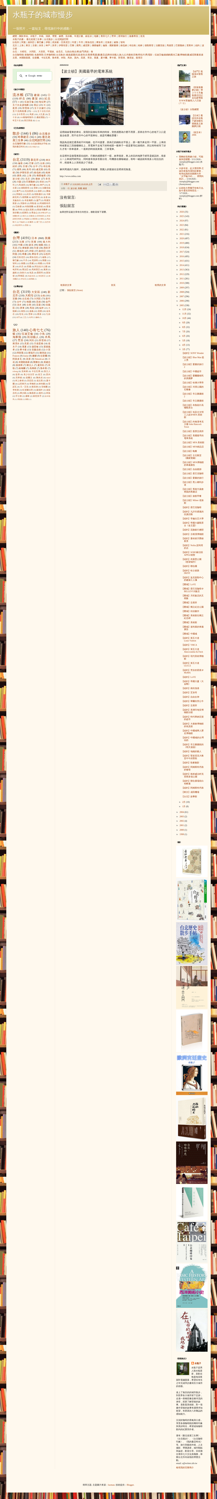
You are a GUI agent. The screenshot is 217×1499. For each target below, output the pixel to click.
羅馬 (78, 45)
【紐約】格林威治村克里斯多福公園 (193, 775)
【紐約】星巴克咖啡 (191, 507)
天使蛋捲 (38, 343)
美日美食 (28, 120)
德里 (40, 191)
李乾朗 (16, 390)
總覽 (15, 36)
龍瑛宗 (139, 58)
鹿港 (39, 314)
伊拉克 (23, 279)
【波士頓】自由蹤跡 (191, 469)
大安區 (42, 51)
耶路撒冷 (38, 194)
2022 (182, 229)
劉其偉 (35, 387)
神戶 (48, 45)
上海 (21, 45)
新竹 (48, 298)
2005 (182, 305)
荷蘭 (29, 266)
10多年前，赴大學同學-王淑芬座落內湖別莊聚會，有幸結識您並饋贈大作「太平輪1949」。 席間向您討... (191, 173)
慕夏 (96, 58)
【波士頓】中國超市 (191, 371)
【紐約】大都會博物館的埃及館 (193, 725)
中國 (20, 245)
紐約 (197, 45)
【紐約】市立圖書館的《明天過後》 (193, 745)
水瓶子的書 (18, 39)
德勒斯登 (149, 45)
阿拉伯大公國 (41, 266)
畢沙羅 (23, 393)
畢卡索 (112, 58)
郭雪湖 (121, 58)
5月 (184, 340)
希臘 (24, 254)
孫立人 (47, 371)
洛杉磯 (16, 213)
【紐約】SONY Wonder (193, 353)
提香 (18, 374)
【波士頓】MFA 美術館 (193, 442)
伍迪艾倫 (159, 55)
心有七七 (36, 330)
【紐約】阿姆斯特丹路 (193, 788)
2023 (182, 225)
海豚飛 (17, 337)
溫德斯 (19, 365)
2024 (182, 220)
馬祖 (86, 51)
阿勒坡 (33, 203)
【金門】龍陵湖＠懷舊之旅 (197, 74)
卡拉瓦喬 (45, 58)
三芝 (24, 317)
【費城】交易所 (189, 602)
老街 (83, 55)
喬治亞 (25, 269)
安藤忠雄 (36, 350)
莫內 (76, 58)
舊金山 (34, 213)
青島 (42, 219)
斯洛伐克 (89, 42)
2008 (182, 292)
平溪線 (50, 51)
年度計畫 (78, 36)
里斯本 (189, 45)
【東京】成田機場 (190, 792)
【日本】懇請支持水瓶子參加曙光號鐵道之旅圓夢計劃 (197, 120)
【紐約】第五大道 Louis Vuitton (190, 639)
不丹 (81, 42)
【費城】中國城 (189, 634)
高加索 (55, 42)
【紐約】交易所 (189, 705)
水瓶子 (33, 36)
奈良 (41, 45)
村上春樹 (19, 381)
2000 (182, 830)
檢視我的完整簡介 (185, 1467)
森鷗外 (39, 390)
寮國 (44, 260)
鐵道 (68, 55)
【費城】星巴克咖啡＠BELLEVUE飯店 (193, 590)
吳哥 (54, 45)
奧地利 (20, 251)
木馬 (47, 337)
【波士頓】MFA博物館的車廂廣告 (193, 463)
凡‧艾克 (24, 387)
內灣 (31, 317)
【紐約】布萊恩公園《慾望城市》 (191, 560)
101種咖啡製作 (26, 117)
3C (44, 105)
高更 (83, 58)
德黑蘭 (25, 197)
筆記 (36, 105)
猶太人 (30, 365)
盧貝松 (40, 365)
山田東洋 (22, 384)
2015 (182, 261)
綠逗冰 (88, 36)
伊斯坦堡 (63, 45)
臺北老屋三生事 (34, 39)
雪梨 (26, 225)
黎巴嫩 (40, 42)
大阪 (19, 182)
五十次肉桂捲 (20, 111)
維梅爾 (22, 368)
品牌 (107, 55)
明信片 (141, 55)
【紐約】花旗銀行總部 (193, 530)
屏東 (22, 308)
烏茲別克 (31, 276)
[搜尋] (33, 76)
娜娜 (34, 356)
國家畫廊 (113, 45)
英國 (33, 242)
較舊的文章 (160, 285)
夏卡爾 (104, 58)
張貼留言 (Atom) (75, 290)
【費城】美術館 (189, 622)
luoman (111, 1485)
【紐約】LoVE (189, 677)
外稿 (41, 36)
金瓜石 (59, 51)
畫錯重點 (41, 117)
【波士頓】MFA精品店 (193, 447)
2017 (182, 252)
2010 (182, 283)
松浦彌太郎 (27, 390)
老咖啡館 (29, 55)
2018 (182, 247)
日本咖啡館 (49, 55)
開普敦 (35, 219)
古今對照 (21, 114)
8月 (184, 327)
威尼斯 (86, 45)
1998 (182, 834)
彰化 (21, 314)
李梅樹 (32, 384)
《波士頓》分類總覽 (189, 109)
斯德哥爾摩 (42, 210)
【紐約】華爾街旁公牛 (193, 701)
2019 (182, 243)
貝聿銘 (19, 378)
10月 (184, 318)
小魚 (42, 333)
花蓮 (38, 305)
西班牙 (47, 248)
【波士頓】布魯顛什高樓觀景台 (193, 406)
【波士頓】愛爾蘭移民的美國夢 (193, 377)
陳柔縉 (32, 393)
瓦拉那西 (29, 191)
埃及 (31, 273)
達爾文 (29, 378)
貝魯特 (23, 203)
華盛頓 (26, 219)
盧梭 (27, 396)
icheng (15, 371)
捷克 (31, 245)
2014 (182, 265)
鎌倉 (38, 179)
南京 (24, 216)
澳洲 (45, 269)
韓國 (40, 263)
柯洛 (48, 393)
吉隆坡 (31, 216)
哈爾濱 (30, 222)
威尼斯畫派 (195, 55)
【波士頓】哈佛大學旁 (193, 382)
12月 (184, 309)
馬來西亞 (36, 269)
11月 (184, 314)
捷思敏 (35, 347)
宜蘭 (15, 298)
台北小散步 (32, 147)
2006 (182, 301)
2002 (182, 821)
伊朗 (48, 42)
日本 (34, 238)
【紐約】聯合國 (189, 566)
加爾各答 (16, 216)
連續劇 (167, 55)
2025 (182, 216)
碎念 (22, 98)
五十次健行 (40, 108)
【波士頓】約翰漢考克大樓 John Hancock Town (193, 424)
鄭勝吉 (36, 362)
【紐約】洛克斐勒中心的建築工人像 (193, 578)
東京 (28, 45)
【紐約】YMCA (189, 645)
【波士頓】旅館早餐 (191, 496)
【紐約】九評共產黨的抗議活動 (193, 513)
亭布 (20, 210)
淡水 (19, 305)
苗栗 (40, 311)
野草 (114, 36)
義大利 (46, 242)
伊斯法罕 (44, 213)
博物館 (183, 55)
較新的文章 (66, 285)
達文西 (40, 381)
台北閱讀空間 (61, 39)
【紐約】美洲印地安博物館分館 (193, 711)
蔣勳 (27, 399)
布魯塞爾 (29, 206)
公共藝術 (128, 55)
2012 (182, 274)
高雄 (38, 302)
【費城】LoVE (189, 584)
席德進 (19, 399)
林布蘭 (42, 384)
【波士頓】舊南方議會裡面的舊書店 (193, 490)
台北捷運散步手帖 (39, 144)
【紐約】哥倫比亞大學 (193, 518)
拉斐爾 (35, 58)
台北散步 (60, 55)
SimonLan (39, 359)
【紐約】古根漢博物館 (193, 534)
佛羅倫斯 (96, 45)
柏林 (140, 45)
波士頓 (74, 188)
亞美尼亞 (65, 42)
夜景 (15, 108)
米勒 (63, 58)
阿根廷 (21, 276)
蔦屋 (32, 114)
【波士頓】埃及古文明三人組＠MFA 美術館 (193, 415)
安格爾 (44, 387)
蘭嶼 (37, 317)
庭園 (73, 55)
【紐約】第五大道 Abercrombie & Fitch (192, 650)
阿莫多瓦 (17, 359)
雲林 (36, 188)
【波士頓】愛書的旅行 (193, 478)
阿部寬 (20, 353)
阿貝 (31, 340)
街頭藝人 (114, 55)
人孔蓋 (41, 114)
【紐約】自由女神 (190, 697)
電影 (150, 55)
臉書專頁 (133, 36)
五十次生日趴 (43, 111)
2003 (182, 816)
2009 (182, 287)
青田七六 (105, 36)
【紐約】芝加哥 (189, 692)
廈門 (38, 200)
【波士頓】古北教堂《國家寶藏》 (191, 456)
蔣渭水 (16, 343)
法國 (22, 242)
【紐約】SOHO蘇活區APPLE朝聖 (192, 553)
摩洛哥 (99, 42)
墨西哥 (40, 273)
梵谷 (89, 58)
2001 (182, 825)
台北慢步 (48, 39)
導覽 (54, 36)
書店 (102, 55)
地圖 (96, 36)
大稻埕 (23, 51)
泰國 (23, 263)
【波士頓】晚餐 (189, 451)
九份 (67, 51)
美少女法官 (29, 374)
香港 (42, 182)
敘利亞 (31, 42)
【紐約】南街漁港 (190, 688)
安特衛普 (40, 216)
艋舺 (41, 308)
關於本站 (23, 36)
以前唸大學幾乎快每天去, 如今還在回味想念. (191, 189)
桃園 (29, 302)
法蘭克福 (160, 45)
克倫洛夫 (17, 200)
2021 (182, 234)
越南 (15, 273)
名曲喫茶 (38, 55)
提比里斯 (29, 210)
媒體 (61, 36)
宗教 (135, 55)
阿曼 (23, 42)
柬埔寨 (25, 248)
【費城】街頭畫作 (190, 611)
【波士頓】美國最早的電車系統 (193, 436)
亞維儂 (18, 206)
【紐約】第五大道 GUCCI (190, 664)
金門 (81, 51)
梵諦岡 (35, 260)
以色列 (16, 42)
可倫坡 (22, 222)
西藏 (31, 263)
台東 (77, 51)
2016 (182, 256)
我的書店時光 (19, 147)
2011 (182, 278)
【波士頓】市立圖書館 (193, 401)
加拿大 (23, 273)
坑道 (78, 55)
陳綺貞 (39, 378)
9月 (184, 322)
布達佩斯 (29, 200)
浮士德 (18, 396)
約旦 (29, 194)
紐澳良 (25, 213)
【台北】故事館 (189, 796)
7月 (184, 331)
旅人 (121, 55)
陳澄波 (130, 58)
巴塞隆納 (179, 45)
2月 (184, 802)
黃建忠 (47, 362)
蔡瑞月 (31, 353)
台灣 (16, 238)
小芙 (48, 350)
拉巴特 (47, 222)
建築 (37, 95)
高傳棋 (33, 368)
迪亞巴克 (36, 197)
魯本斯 (55, 58)
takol (48, 378)
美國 (80, 188)
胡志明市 (18, 225)
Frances (16, 356)
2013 (182, 269)
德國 (41, 245)
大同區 (32, 51)
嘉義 (31, 311)
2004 (182, 812)
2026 (182, 212)
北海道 (108, 42)
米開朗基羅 (24, 58)
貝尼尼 (30, 381)
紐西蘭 (31, 279)
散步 (16, 133)
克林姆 (24, 371)
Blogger (130, 1485)
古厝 (87, 55)
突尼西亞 (42, 276)
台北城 (25, 298)
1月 (184, 806)
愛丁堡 (39, 222)
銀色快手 (37, 396)
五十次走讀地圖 (21, 105)
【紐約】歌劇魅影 (190, 762)
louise (25, 356)
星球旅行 (122, 36)
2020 (182, 238)
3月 (184, 349)
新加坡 (40, 206)
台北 (15, 51)
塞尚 (41, 393)
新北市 (35, 159)
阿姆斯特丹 (45, 203)
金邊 (45, 197)
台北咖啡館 (18, 55)
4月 (184, 345)
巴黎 (72, 45)
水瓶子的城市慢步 (43, 15)
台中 (35, 166)
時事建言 (23, 136)
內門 (18, 317)
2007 (182, 296)
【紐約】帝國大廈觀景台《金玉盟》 (193, 524)
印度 (74, 42)
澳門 (18, 191)
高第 (28, 359)
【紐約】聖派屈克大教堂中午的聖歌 (193, 757)
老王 (40, 374)
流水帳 (68, 36)
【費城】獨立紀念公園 (193, 607)
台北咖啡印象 (19, 143)
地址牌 (42, 102)
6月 (184, 336)
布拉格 (132, 45)
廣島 (19, 175)
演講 (48, 36)
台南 (72, 51)
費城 (48, 191)
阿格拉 (19, 194)
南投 (23, 311)
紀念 (47, 98)
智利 (122, 42)
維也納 (123, 45)
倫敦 (105, 45)
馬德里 (170, 45)
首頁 (142, 36)
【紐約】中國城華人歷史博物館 (193, 732)
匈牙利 (16, 269)
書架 (35, 98)
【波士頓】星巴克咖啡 (193, 473)
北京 (15, 45)
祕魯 (116, 42)
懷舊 (92, 55)
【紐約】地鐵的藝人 (191, 751)
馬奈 (70, 58)
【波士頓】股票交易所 (193, 431)
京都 (34, 45)
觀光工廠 (175, 55)
